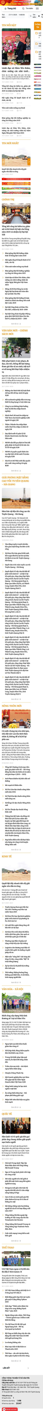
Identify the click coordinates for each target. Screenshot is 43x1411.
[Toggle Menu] (37, 8)
